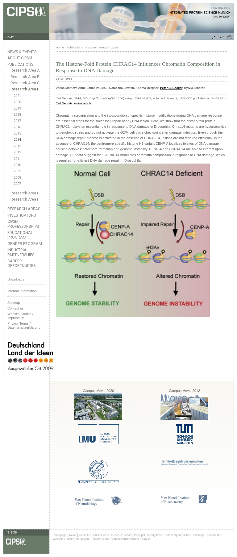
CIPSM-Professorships (23, 223)
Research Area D (25, 89)
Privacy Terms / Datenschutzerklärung (23, 325)
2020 (17, 102)
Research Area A (25, 70)
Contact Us (213, 535)
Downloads (15, 279)
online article (82, 103)
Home (60, 47)
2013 (17, 146)
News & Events (21, 51)
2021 (17, 96)
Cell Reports (64, 103)
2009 (17, 171)
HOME (10, 37)
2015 (17, 133)
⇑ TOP (12, 532)
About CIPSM (19, 58)
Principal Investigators (148, 535)
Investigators (21, 215)
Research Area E (24, 193)
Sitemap (13, 303)
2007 (17, 184)
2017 (17, 121)
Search (146, 538)
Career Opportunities (21, 263)
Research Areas (23, 208)
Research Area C (25, 83)
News (72, 535)
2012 (17, 152)
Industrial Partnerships (20, 252)
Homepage (60, 535)
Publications (20, 64)
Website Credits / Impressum (71, 538)
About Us (85, 535)
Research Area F (24, 199)
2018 (17, 115)
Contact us (15, 308)
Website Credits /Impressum (20, 316)
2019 (17, 108)
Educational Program (20, 234)
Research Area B (25, 77)
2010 (17, 165)
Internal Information (22, 291)
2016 (17, 127)
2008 (17, 178)
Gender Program (24, 243)
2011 (17, 159)
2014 (17, 140)
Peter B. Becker (171, 87)
